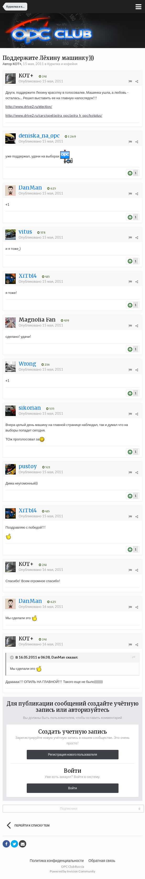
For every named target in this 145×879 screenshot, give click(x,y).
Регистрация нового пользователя (72, 754)
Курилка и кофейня (62, 64)
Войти (72, 788)
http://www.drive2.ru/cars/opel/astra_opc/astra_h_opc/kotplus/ (54, 115)
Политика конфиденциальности (57, 860)
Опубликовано (41, 81)
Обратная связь (101, 860)
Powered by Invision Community (72, 871)
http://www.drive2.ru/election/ (29, 106)
